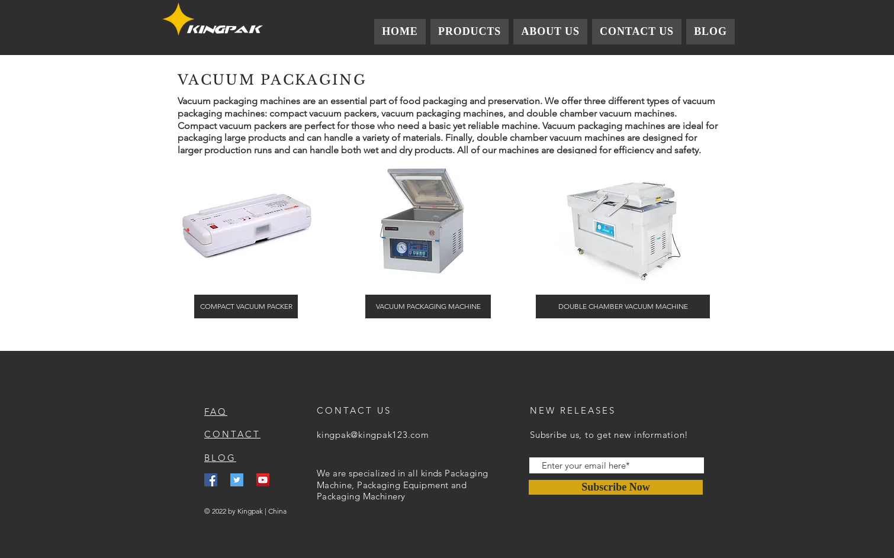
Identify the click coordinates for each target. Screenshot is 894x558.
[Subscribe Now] (616, 487)
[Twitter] (236, 479)
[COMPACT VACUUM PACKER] (246, 306)
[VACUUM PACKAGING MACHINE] (428, 306)
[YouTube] (262, 479)
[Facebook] (210, 479)
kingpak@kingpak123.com (373, 434)
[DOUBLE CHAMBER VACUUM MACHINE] (623, 306)
